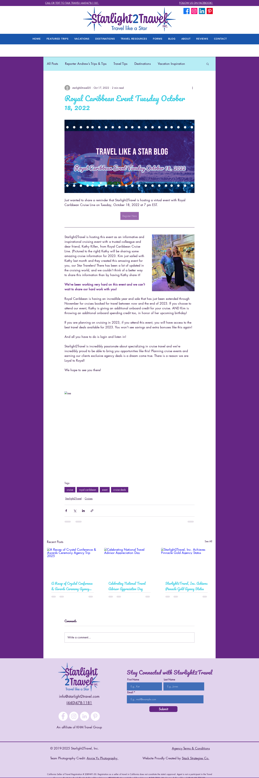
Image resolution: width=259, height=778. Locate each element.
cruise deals (119, 489)
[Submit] (163, 709)
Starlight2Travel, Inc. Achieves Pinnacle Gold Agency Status (186, 586)
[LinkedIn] (202, 11)
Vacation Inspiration (171, 63)
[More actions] (192, 88)
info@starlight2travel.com (79, 696)
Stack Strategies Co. (195, 758)
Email (130, 692)
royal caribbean (87, 489)
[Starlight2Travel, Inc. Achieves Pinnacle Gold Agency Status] (186, 562)
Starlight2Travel (73, 498)
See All (208, 541)
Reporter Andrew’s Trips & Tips (85, 63)
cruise (70, 489)
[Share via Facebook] (66, 510)
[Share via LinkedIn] (83, 510)
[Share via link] (92, 510)
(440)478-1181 (79, 702)
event (104, 489)
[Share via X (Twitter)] (74, 510)
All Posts (52, 63)
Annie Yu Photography (102, 758)
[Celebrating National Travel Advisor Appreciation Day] (129, 562)
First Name (133, 679)
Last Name (169, 679)
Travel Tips (120, 63)
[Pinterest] (95, 716)
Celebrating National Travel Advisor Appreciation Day (127, 586)
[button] (186, 38)
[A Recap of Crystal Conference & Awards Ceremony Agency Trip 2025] (72, 562)
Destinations (142, 63)
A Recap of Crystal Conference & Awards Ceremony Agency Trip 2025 (71, 586)
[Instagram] (73, 716)
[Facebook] (186, 11)
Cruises (89, 498)
